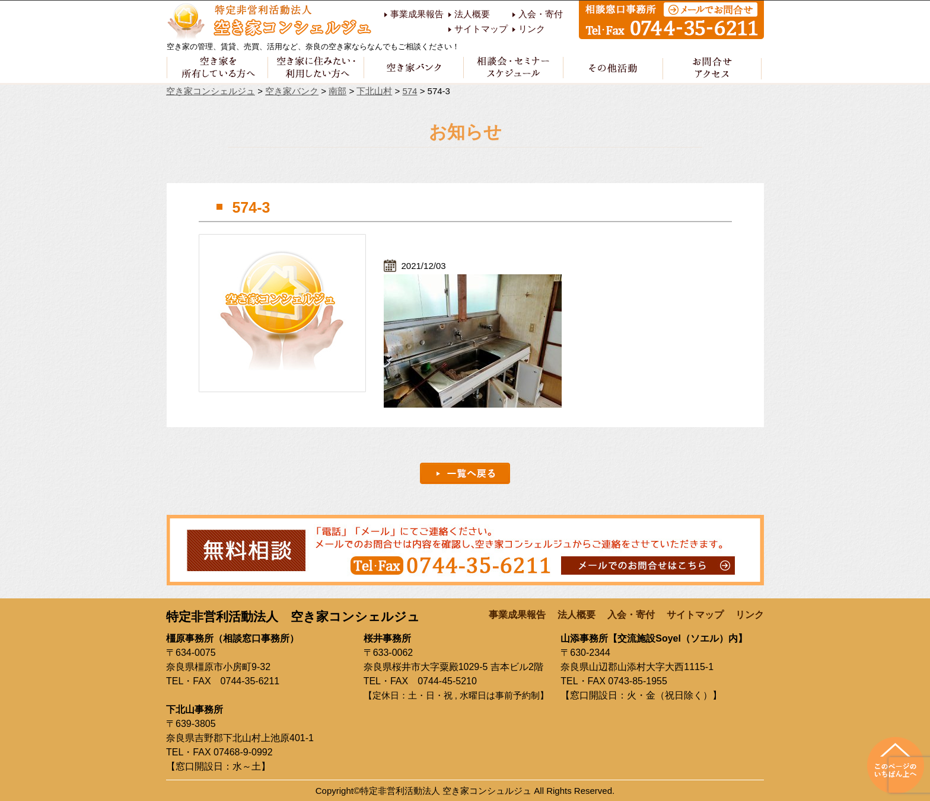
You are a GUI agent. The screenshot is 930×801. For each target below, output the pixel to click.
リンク (531, 29)
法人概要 (472, 14)
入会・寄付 (540, 14)
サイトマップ (481, 29)
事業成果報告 (417, 14)
